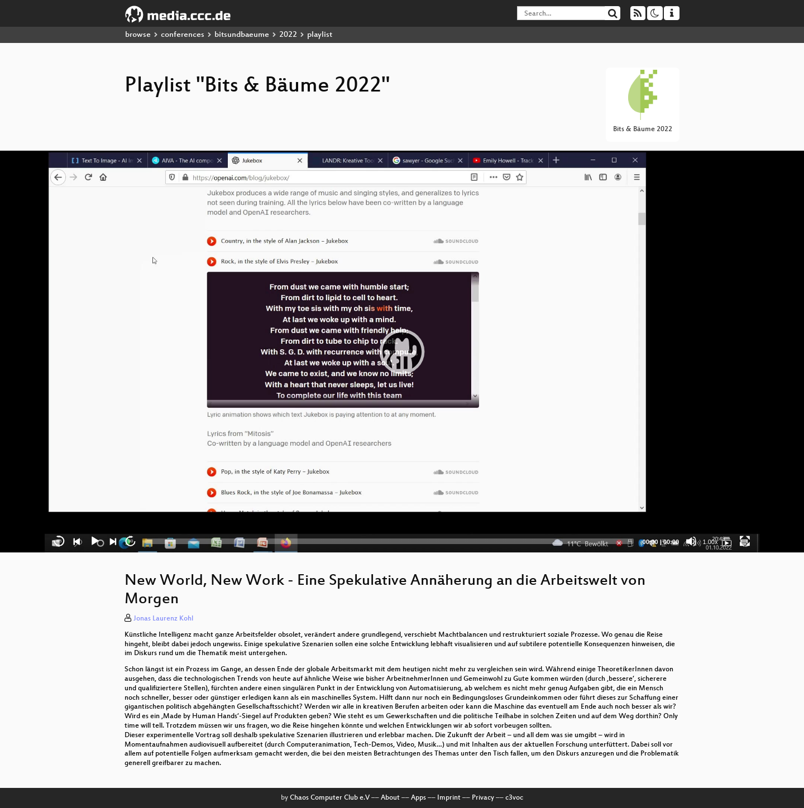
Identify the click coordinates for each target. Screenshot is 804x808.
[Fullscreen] (744, 541)
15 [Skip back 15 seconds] (59, 541)
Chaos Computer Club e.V (330, 798)
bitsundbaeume (241, 35)
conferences (182, 35)
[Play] (94, 541)
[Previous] (77, 541)
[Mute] (691, 541)
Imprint (449, 798)
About (390, 798)
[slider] (389, 541)
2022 (288, 35)
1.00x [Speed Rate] (710, 541)
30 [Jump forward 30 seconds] (130, 541)
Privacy (483, 798)
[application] (402, 351)
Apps (418, 798)
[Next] (112, 541)
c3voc (514, 798)
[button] (402, 351)
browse (138, 35)
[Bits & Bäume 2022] (727, 541)
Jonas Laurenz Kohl (163, 619)
